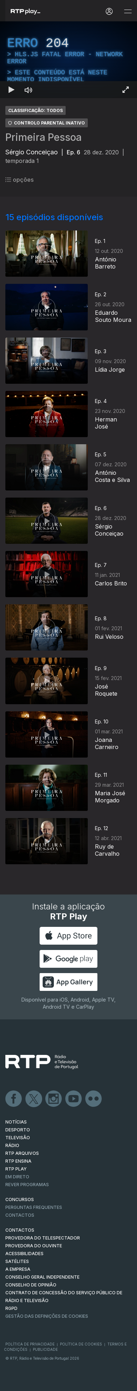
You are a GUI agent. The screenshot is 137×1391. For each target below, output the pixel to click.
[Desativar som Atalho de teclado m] (28, 89)
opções (19, 179)
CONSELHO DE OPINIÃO (30, 1285)
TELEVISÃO (17, 1137)
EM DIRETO (17, 1176)
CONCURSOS (19, 1199)
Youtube (73, 1099)
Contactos (19, 1215)
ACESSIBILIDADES (24, 1253)
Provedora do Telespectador (42, 1238)
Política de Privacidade (30, 1344)
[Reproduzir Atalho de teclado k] (11, 89)
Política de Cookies (81, 1344)
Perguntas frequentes (33, 1207)
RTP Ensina (18, 1161)
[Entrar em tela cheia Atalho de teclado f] (125, 89)
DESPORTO (17, 1129)
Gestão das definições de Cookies (46, 1316)
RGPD (11, 1308)
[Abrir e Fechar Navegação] (127, 11)
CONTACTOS (19, 1230)
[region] (68, 59)
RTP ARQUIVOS (22, 1153)
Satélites (17, 1261)
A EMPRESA (17, 1269)
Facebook (13, 1099)
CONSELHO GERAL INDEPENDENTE (42, 1277)
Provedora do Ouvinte (33, 1245)
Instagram (53, 1099)
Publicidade (45, 1349)
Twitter (33, 1099)
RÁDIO (12, 1145)
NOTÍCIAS (16, 1122)
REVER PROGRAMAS (27, 1184)
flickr (93, 1099)
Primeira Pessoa (43, 137)
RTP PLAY (16, 1169)
